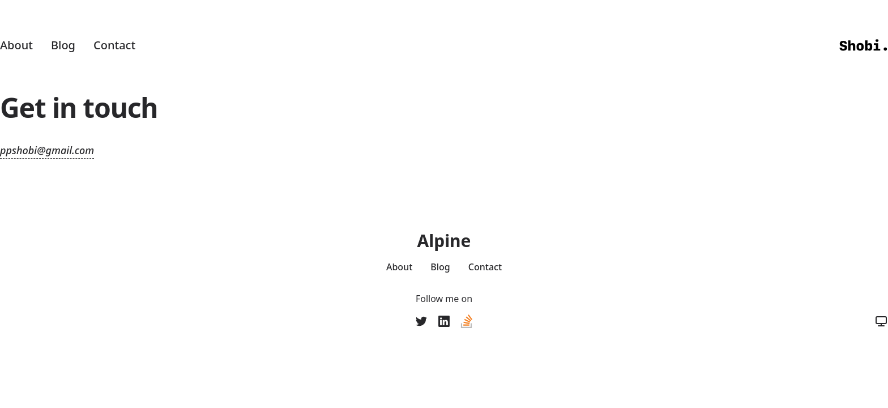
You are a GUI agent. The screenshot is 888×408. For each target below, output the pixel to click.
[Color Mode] (881, 321)
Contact (114, 45)
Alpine (444, 241)
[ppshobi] (421, 321)
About (16, 45)
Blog (63, 45)
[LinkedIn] (444, 321)
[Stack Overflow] (466, 321)
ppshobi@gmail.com (47, 150)
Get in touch (78, 107)
